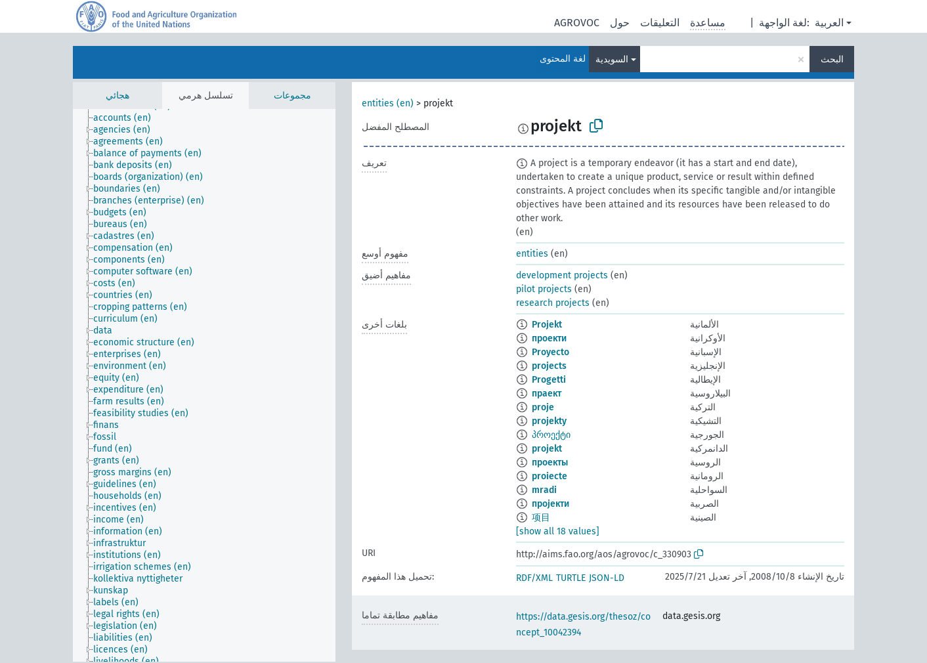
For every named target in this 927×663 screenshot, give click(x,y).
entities (532, 253)
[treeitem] (128, 118)
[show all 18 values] (557, 531)
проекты (550, 462)
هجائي (117, 95)
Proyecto (550, 352)
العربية (829, 22)
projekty (549, 421)
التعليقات (659, 22)
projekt (547, 448)
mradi (544, 490)
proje (543, 407)
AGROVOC (576, 22)
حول (620, 22)
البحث (832, 59)
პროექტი (551, 434)
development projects (562, 275)
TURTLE (571, 578)
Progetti (549, 379)
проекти (549, 338)
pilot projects (544, 289)
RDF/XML (534, 578)
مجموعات (292, 95)
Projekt (547, 324)
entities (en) (388, 103)
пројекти (550, 503)
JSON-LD (606, 578)
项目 (541, 517)
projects (549, 366)
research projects (553, 303)
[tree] (204, 385)
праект (546, 393)
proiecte (549, 476)
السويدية (611, 59)
